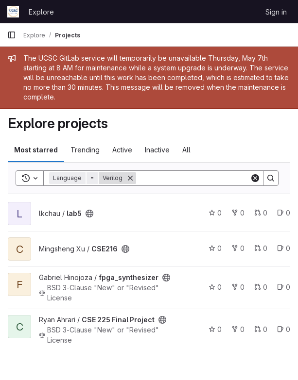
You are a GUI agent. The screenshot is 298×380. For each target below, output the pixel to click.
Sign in (276, 12)
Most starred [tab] (36, 150)
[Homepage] (13, 11)
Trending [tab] (85, 150)
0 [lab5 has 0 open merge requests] (260, 213)
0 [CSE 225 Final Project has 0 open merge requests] (260, 329)
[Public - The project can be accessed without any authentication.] (89, 213)
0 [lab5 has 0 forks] (238, 213)
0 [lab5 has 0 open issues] (283, 213)
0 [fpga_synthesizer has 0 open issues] (283, 287)
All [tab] (186, 150)
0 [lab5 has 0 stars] (215, 213)
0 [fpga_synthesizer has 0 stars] (215, 287)
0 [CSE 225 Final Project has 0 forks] (238, 329)
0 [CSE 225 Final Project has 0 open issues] (283, 329)
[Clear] (255, 178)
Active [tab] (122, 150)
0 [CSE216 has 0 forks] (238, 248)
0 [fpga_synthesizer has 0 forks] (238, 287)
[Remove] (130, 178)
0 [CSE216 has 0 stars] (215, 248)
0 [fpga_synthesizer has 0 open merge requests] (260, 287)
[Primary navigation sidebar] (11, 35)
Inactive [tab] (157, 150)
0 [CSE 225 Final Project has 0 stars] (215, 329)
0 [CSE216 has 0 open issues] (283, 248)
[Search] (196, 178)
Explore (41, 12)
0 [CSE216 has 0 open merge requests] (260, 248)
